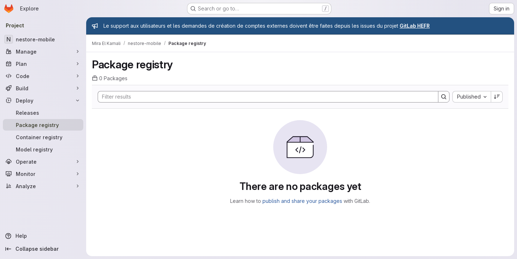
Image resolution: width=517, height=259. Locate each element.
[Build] (43, 88)
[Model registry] (43, 149)
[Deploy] (43, 100)
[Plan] (43, 63)
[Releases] (43, 112)
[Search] (264, 96)
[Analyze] (43, 186)
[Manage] (43, 51)
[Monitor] (43, 174)
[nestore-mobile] (43, 39)
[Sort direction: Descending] (497, 97)
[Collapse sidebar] (43, 249)
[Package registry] (43, 125)
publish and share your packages (302, 201)
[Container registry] (43, 137)
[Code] (43, 76)
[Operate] (43, 161)
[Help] (43, 236)
